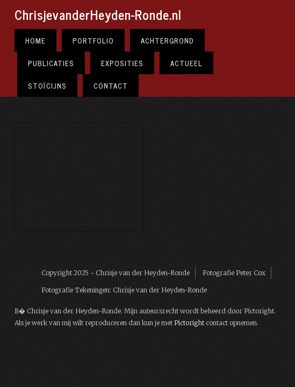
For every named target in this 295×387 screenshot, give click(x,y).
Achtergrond (167, 40)
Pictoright (189, 323)
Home (35, 40)
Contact (110, 85)
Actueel (186, 63)
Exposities (122, 63)
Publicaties (51, 63)
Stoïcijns (47, 85)
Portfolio (93, 40)
